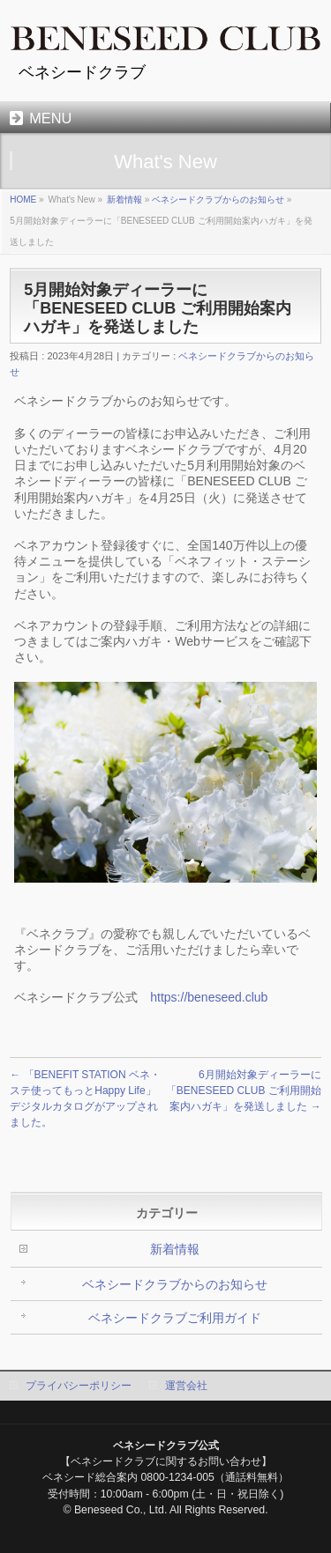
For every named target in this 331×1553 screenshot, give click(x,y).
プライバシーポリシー (79, 1385)
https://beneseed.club (208, 997)
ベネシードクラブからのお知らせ (218, 199)
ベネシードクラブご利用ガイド (174, 1318)
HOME (23, 199)
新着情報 (124, 199)
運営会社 (186, 1385)
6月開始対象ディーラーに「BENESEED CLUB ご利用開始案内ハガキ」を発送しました (243, 1091)
